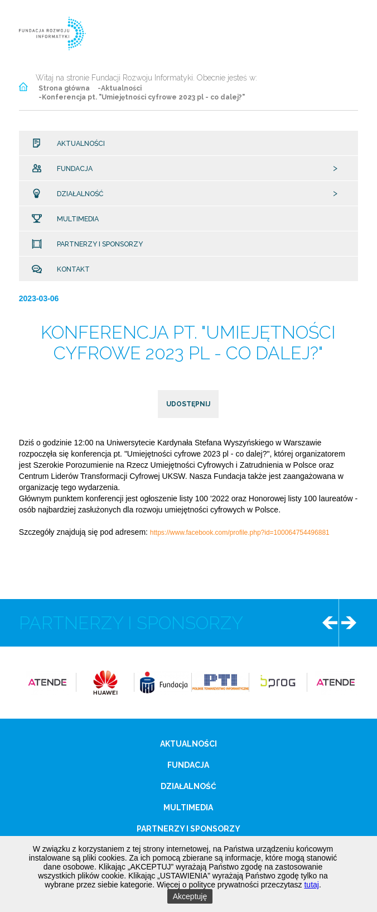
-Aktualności (120, 88)
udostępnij (188, 404)
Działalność (76, 194)
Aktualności (77, 144)
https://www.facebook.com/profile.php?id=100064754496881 (240, 532)
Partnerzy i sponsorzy (96, 244)
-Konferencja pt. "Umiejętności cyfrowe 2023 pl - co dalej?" (141, 97)
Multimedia (73, 219)
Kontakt (69, 269)
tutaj (311, 884)
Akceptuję (190, 896)
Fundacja (71, 169)
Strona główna (64, 88)
